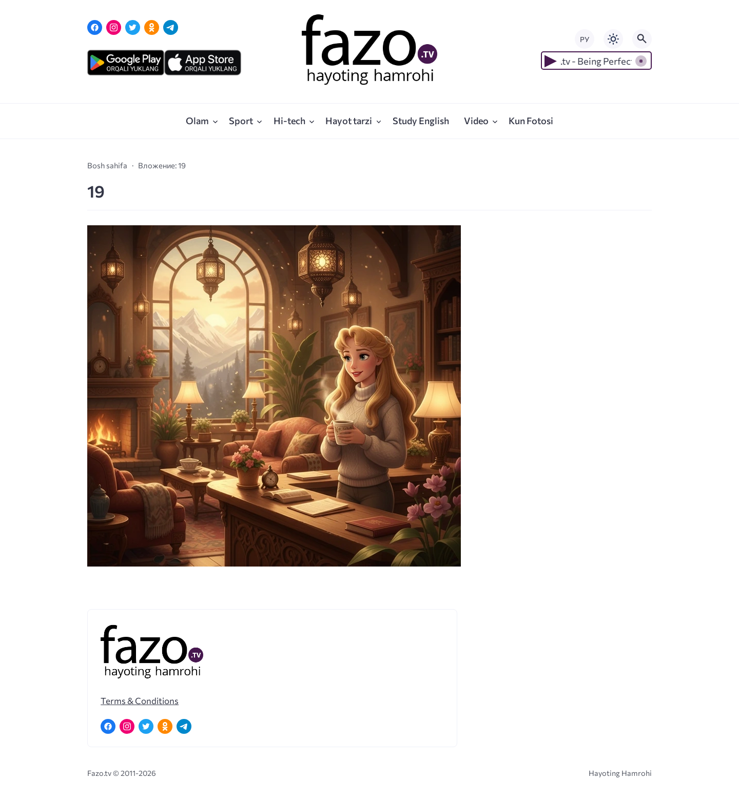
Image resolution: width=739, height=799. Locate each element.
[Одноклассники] (151, 27)
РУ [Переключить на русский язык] (584, 39)
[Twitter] (132, 27)
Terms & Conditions (140, 700)
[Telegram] (170, 27)
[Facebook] (94, 27)
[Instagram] (113, 27)
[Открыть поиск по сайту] (642, 39)
